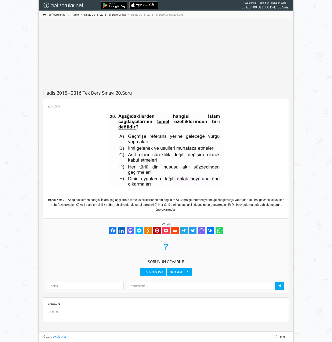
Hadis (75, 14)
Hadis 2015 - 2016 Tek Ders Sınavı (105, 14)
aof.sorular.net (54, 14)
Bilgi (279, 336)
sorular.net (59, 336)
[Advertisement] (166, 52)
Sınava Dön (154, 271)
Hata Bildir (179, 271)
